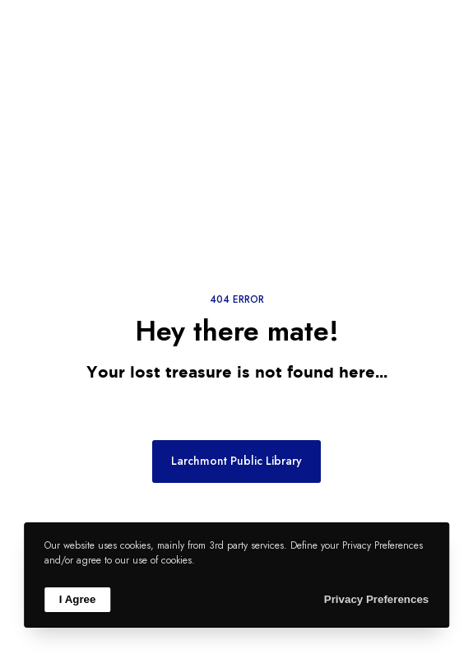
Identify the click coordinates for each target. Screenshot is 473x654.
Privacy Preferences (376, 599)
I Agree (77, 599)
